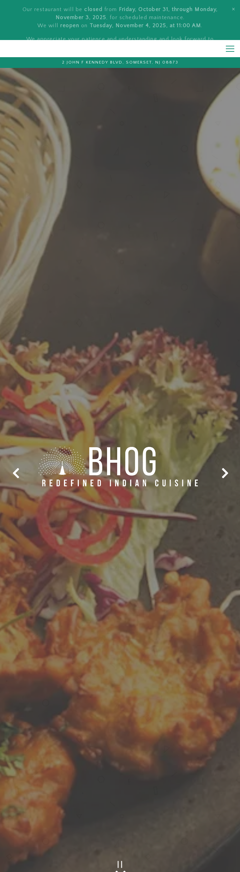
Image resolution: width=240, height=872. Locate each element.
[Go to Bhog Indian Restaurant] (120, 49)
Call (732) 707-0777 (120, 845)
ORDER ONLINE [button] (120, 863)
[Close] (233, 9)
